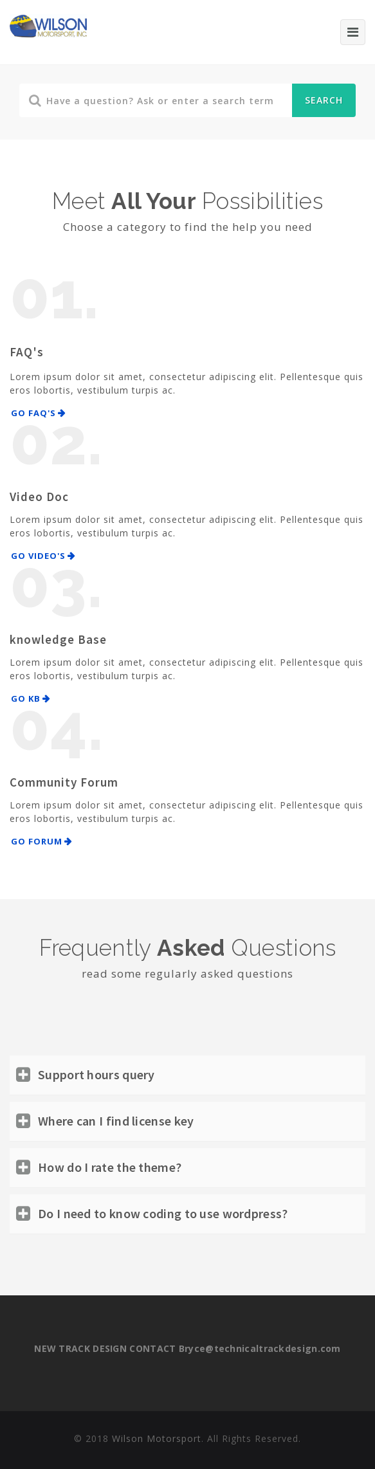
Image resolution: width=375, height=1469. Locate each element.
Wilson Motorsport (156, 1438)
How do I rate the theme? (109, 1167)
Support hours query (96, 1074)
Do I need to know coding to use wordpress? (163, 1213)
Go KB (26, 698)
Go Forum (36, 841)
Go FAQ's (33, 413)
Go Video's (38, 555)
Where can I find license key (116, 1121)
